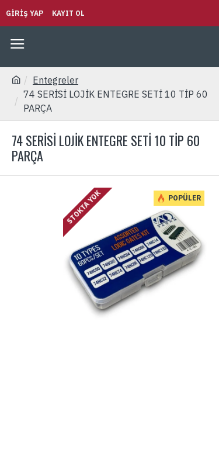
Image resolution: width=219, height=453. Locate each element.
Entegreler (55, 80)
